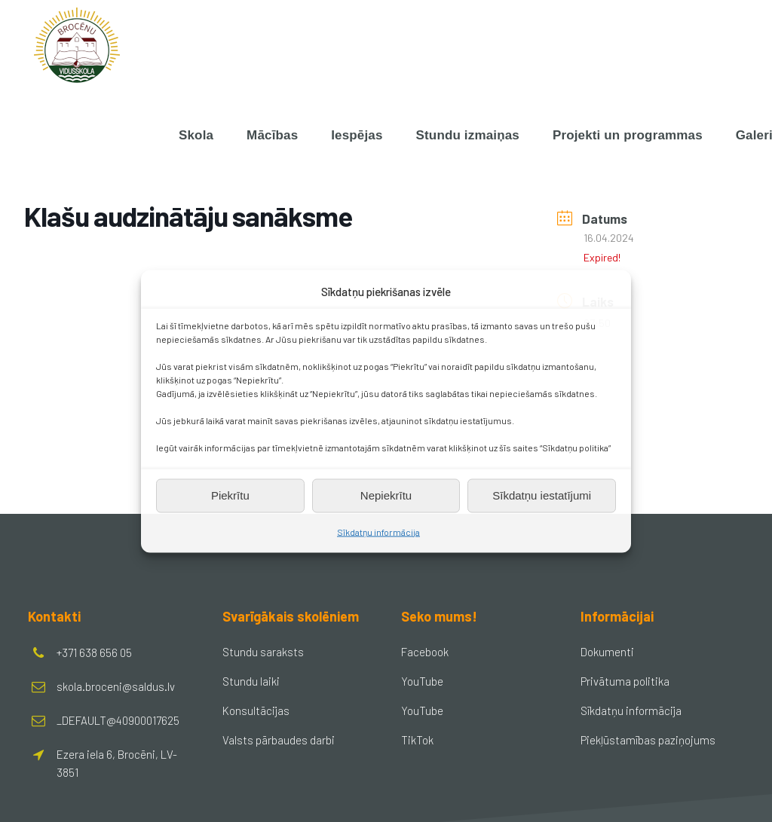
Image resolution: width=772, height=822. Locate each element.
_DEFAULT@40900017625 (118, 720)
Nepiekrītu (386, 495)
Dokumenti (607, 652)
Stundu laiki (251, 681)
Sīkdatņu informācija (378, 531)
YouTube (422, 681)
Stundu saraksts (263, 652)
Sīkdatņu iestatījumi (541, 495)
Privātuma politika (625, 681)
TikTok (417, 740)
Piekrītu (230, 495)
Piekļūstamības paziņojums (648, 740)
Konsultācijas (256, 710)
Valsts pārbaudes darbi (278, 740)
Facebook (425, 652)
